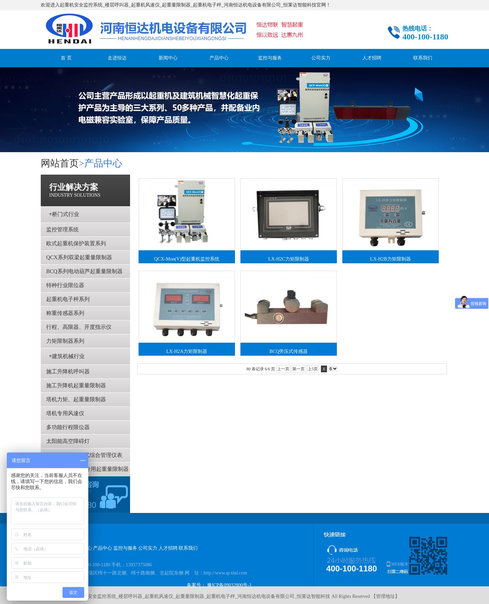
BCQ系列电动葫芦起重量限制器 (84, 271)
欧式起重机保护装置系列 (76, 243)
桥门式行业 (64, 214)
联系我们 (422, 57)
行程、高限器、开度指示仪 (78, 327)
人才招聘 (371, 57)
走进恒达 (117, 57)
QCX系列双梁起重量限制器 (79, 257)
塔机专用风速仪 (65, 413)
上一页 (283, 369)
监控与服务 (270, 57)
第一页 (298, 369)
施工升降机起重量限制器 (76, 385)
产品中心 (219, 57)
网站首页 (60, 163)
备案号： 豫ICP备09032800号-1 (219, 585)
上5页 (313, 369)
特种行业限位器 (65, 285)
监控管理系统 (62, 229)
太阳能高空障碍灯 (68, 441)
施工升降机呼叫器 (68, 371)
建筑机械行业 (67, 356)
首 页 (66, 57)
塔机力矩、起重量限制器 (76, 399)
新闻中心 (168, 57)
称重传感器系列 (65, 313)
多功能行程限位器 (68, 427)
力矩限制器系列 (65, 341)
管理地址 (385, 596)
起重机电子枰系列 (68, 299)
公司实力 (320, 57)
